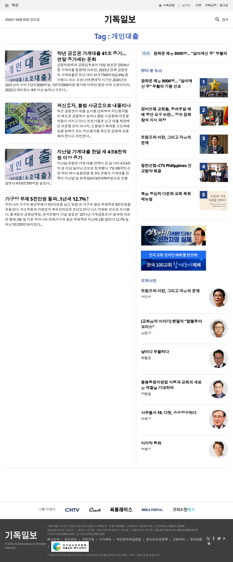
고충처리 (178, 539)
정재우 (146, 449)
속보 (146, 53)
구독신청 (210, 5)
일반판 (186, 5)
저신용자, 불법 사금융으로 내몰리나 (94, 105)
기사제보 (105, 539)
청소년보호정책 (157, 539)
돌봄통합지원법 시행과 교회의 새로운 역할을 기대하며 (171, 384)
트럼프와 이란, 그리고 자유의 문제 (170, 291)
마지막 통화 (151, 443)
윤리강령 (196, 539)
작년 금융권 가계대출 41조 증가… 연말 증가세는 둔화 (91, 56)
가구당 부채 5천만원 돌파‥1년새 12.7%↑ (47, 199)
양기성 (146, 297)
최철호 (146, 358)
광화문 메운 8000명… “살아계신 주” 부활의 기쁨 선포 (166, 83)
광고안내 (70, 539)
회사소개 (53, 539)
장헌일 (146, 393)
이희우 (146, 418)
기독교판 (168, 5)
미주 (198, 5)
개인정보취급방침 (128, 539)
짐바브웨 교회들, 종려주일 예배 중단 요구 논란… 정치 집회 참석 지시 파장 (166, 114)
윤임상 (146, 333)
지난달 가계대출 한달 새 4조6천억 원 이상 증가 (91, 155)
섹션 (11, 5)
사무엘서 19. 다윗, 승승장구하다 (168, 412)
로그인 (224, 5)
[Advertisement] (116, 484)
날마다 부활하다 (155, 352)
